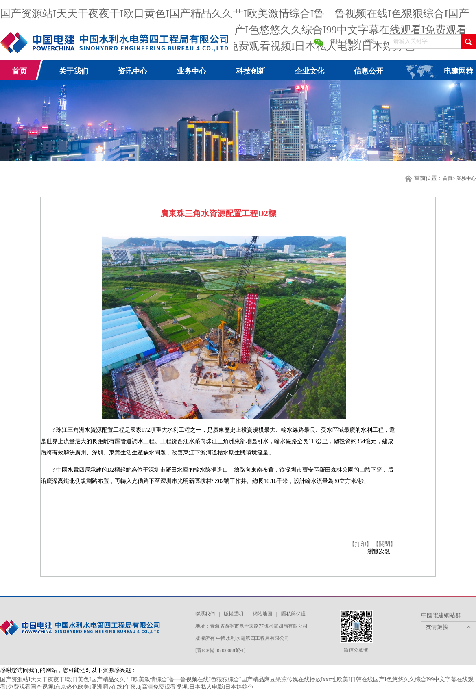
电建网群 (458, 71)
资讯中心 (132, 71)
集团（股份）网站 (353, 41)
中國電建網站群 (441, 615)
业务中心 (191, 71)
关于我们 (73, 71)
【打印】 (361, 544)
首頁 (447, 178)
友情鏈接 (437, 627)
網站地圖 (262, 614)
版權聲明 (233, 614)
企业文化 (309, 71)
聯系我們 (205, 614)
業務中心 (466, 178)
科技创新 (250, 71)
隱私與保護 (293, 614)
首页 (19, 71)
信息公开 (368, 71)
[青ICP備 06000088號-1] (220, 650)
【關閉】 (384, 544)
